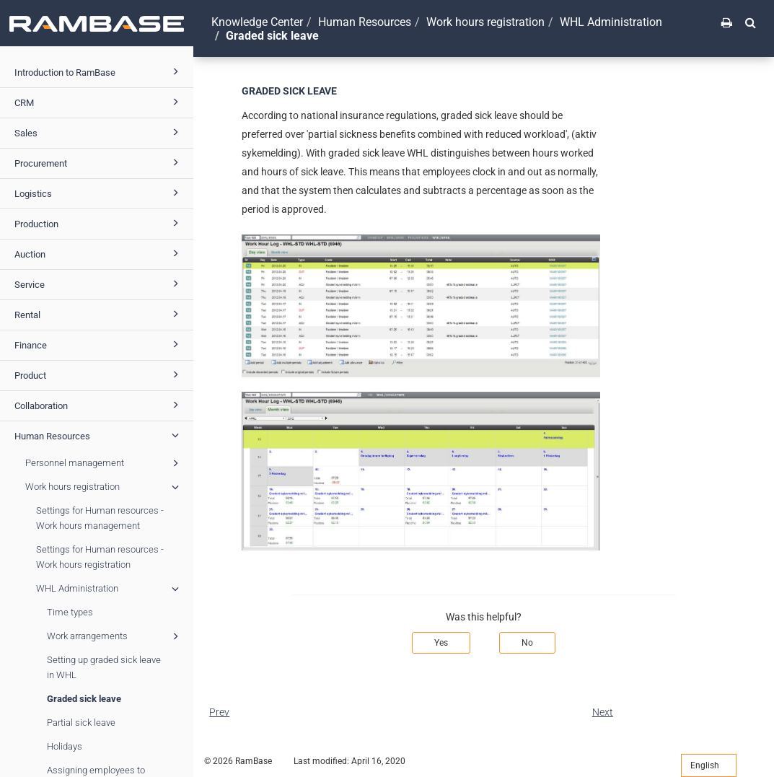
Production (98, 223)
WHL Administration (109, 589)
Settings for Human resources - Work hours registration (100, 557)
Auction (98, 253)
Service (98, 283)
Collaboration (98, 405)
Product (98, 374)
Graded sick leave (84, 698)
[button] (750, 22)
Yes (441, 643)
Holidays (64, 746)
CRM (98, 102)
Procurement (98, 162)
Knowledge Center (257, 22)
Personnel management (104, 463)
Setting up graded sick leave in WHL (104, 667)
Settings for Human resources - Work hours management (100, 518)
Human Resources (98, 435)
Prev (219, 712)
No (527, 643)
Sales (98, 132)
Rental (98, 314)
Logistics (98, 193)
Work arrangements (115, 636)
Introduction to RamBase (98, 71)
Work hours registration (104, 487)
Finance (98, 344)
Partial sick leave (81, 722)
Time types (70, 612)
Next (602, 712)
